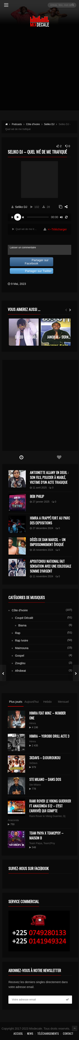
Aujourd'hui (31, 701)
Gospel (19, 655)
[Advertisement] (39, 71)
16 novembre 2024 (41, 549)
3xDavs (33, 763)
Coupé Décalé (24, 617)
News (30, 1033)
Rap (17, 633)
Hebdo (47, 701)
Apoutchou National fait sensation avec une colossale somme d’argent (50, 566)
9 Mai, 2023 (18, 283)
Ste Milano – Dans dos (45, 779)
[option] (24, 332)
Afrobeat (20, 670)
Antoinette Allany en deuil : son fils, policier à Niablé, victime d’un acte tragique (49, 477)
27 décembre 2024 (41, 528)
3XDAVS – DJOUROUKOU (44, 757)
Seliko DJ (21, 207)
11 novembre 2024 (41, 576)
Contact (68, 1033)
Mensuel (63, 701)
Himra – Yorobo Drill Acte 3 (49, 736)
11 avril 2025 (38, 487)
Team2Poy (49, 843)
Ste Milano (35, 784)
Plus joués (15, 701)
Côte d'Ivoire (20, 610)
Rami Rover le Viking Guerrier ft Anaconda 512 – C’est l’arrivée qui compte (50, 806)
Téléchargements (48, 1033)
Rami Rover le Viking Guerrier (45, 816)
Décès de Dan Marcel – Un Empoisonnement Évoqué (47, 542)
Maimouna (21, 648)
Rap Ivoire (21, 640)
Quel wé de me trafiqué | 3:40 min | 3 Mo (25, 229)
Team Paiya (35, 843)
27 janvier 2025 (39, 501)
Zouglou (20, 663)
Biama (22, 625)
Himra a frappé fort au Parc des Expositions (50, 520)
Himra (32, 723)
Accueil (18, 1033)
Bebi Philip (37, 496)
